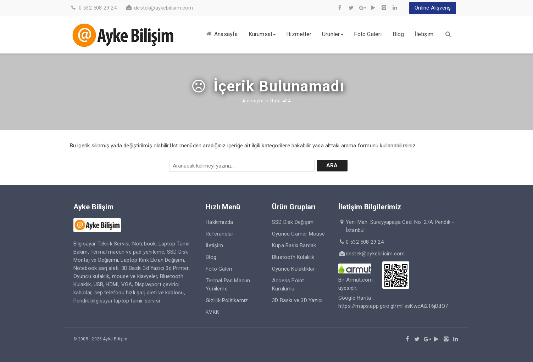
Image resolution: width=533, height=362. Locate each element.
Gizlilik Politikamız (227, 300)
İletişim (214, 245)
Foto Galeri (219, 269)
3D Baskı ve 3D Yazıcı (297, 300)
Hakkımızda (219, 222)
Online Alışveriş (433, 8)
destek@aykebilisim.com (163, 8)
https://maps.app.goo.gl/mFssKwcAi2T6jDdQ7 (393, 306)
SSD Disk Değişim (292, 222)
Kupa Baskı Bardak (294, 245)
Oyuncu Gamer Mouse (298, 234)
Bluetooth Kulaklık (293, 257)
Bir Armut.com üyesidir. (355, 279)
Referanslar (219, 234)
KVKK (212, 312)
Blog (211, 257)
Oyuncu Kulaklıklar (293, 269)
